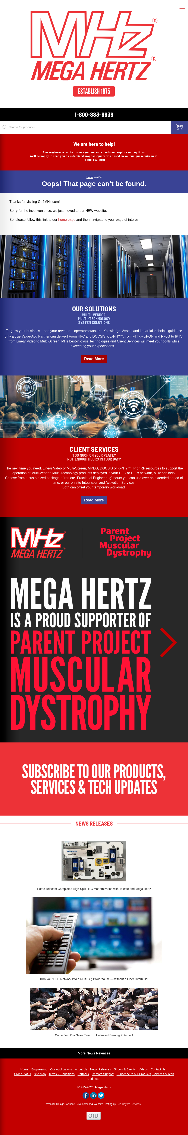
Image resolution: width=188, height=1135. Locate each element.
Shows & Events (125, 1069)
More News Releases (94, 1053)
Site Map (40, 1074)
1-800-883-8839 (94, 114)
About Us (81, 1069)
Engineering (39, 1069)
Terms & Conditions (62, 1074)
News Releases (100, 1069)
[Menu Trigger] (182, 6)
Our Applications (61, 1069)
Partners (83, 1074)
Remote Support (103, 1074)
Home (24, 1069)
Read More (94, 359)
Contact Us (158, 1069)
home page (66, 219)
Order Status (22, 1074)
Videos (143, 1069)
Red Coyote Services (129, 1104)
